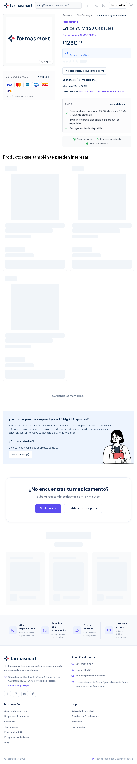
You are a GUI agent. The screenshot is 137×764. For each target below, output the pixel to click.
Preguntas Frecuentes (16, 716)
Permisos (76, 721)
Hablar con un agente (83, 522)
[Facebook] (7, 694)
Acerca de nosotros (15, 711)
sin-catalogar (85, 15)
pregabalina (86, 79)
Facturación (78, 727)
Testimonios (11, 727)
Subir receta (48, 522)
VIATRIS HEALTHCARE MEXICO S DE (101, 91)
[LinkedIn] (24, 694)
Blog (6, 742)
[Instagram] (16, 694)
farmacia (67, 15)
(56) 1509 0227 (82, 664)
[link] (111, 15)
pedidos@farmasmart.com (88, 675)
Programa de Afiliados (16, 737)
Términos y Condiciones (85, 716)
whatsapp (70, 432)
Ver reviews (20, 454)
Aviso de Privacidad (82, 711)
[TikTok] (33, 694)
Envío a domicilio (13, 732)
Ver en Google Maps (18, 685)
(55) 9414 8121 (81, 670)
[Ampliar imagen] (46, 61)
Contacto (10, 721)
